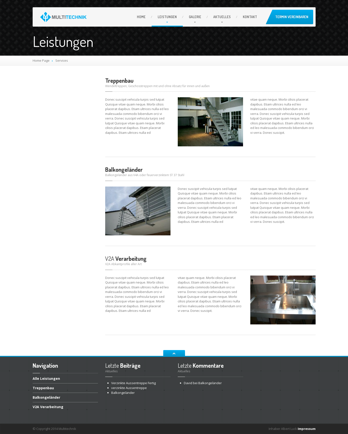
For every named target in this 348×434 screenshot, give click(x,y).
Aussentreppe (129, 388)
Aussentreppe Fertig (133, 383)
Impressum (307, 429)
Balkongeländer (124, 169)
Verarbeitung (126, 258)
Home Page (41, 60)
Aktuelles (222, 17)
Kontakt (250, 17)
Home (141, 17)
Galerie (195, 17)
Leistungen (167, 17)
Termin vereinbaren (291, 17)
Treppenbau (119, 80)
